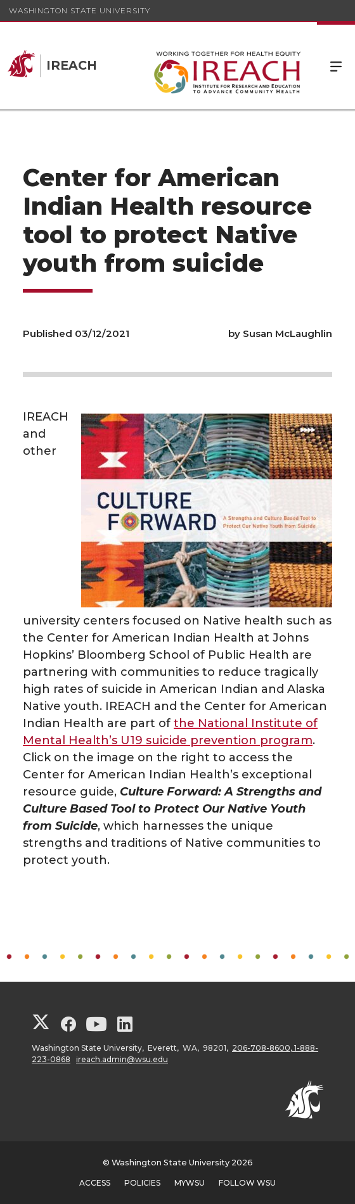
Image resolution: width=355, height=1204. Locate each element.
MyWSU (189, 1183)
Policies (142, 1183)
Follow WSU (247, 1183)
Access (94, 1183)
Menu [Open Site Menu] (336, 65)
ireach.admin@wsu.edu (122, 1059)
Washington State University (79, 10)
